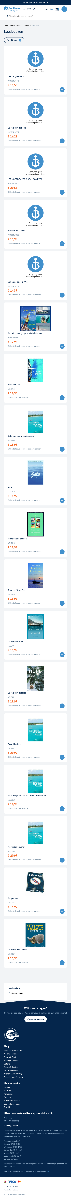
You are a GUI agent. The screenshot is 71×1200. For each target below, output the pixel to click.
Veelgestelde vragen (12, 1104)
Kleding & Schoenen (11, 1061)
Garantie (7, 1091)
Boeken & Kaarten (16, 25)
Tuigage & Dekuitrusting (13, 1074)
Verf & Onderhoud (11, 1070)
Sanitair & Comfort (11, 1057)
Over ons (7, 1097)
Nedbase (15, 1190)
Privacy (15, 1186)
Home (6, 25)
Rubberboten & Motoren (13, 1077)
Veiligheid (7, 1064)
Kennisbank (8, 1094)
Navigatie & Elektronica (13, 1050)
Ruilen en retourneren (12, 1101)
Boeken (27, 25)
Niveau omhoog (17, 993)
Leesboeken (35, 25)
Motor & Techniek (10, 1054)
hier (47, 1171)
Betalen (7, 1087)
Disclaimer (7, 1186)
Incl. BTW (29, 9)
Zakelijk (7, 1107)
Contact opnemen (35, 1019)
